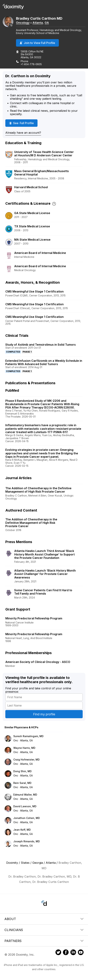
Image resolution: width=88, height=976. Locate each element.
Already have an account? (23, 132)
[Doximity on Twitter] (58, 953)
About (44, 919)
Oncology (23, 22)
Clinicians (44, 930)
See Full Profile (23, 123)
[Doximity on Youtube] (81, 953)
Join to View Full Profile (37, 43)
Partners (44, 941)
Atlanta (38, 22)
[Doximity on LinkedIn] (73, 953)
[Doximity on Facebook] (66, 953)
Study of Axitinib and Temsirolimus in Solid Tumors (40, 344)
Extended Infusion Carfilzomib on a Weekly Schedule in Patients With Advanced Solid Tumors (43, 362)
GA (47, 22)
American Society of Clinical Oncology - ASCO (37, 662)
